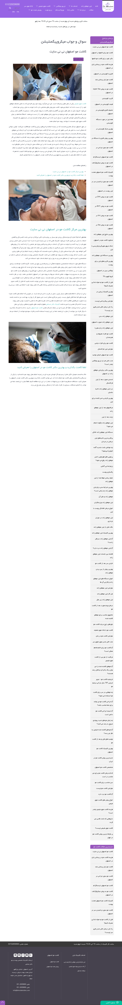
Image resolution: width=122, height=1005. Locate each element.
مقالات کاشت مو (78, 54)
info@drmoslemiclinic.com (21, 985)
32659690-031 (21, 979)
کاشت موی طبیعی (80, 98)
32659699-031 (21, 982)
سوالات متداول (81, 966)
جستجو (10, 4)
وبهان (62, 1002)
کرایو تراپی (67, 957)
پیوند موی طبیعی (73, 961)
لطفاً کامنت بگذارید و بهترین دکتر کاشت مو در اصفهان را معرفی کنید (60, 170)
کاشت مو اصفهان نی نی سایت (103, 846)
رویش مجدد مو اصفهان (53, 962)
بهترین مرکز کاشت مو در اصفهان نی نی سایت (68, 166)
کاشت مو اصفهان (37, 303)
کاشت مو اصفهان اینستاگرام (103, 880)
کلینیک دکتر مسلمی (53, 299)
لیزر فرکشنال (81, 957)
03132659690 (14, 2)
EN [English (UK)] (13, 9)
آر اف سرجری (81, 961)
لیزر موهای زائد (74, 957)
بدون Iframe (101, 965)
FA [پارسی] (18, 9)
